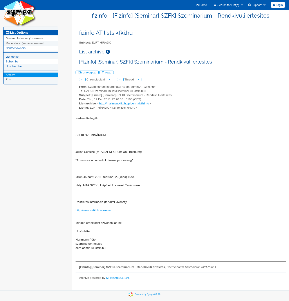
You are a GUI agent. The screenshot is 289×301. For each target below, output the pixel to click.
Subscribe (12, 61)
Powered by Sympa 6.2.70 (147, 294)
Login (278, 5)
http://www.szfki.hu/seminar (94, 210)
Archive (10, 75)
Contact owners (15, 48)
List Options (17, 32)
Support (255, 5)
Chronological (87, 72)
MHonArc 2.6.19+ (117, 277)
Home (202, 5)
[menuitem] (201, 5)
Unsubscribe (14, 66)
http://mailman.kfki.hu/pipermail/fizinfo (124, 103)
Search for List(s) (226, 5)
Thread (106, 72)
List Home (12, 56)
